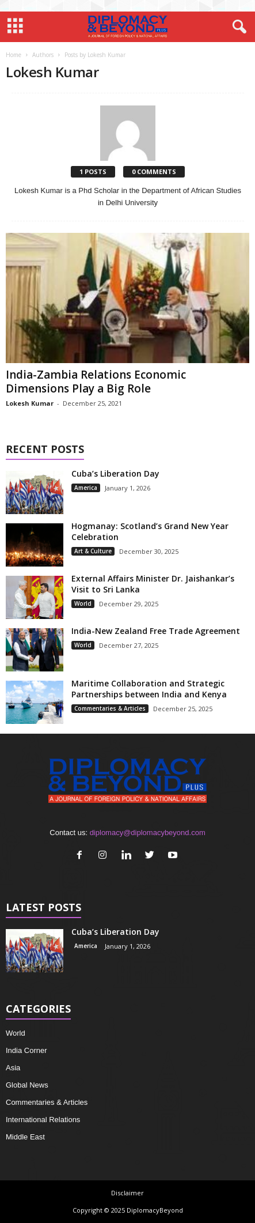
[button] (237, 27)
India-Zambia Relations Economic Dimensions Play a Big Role (96, 381)
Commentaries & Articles (110, 708)
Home (13, 55)
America (85, 488)
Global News (27, 1085)
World (83, 603)
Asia (13, 1067)
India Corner (26, 1050)
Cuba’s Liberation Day (115, 473)
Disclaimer (127, 1192)
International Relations (43, 1119)
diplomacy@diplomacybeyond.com (147, 832)
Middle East (25, 1137)
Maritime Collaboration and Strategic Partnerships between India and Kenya (149, 689)
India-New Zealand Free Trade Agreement (155, 630)
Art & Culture (93, 551)
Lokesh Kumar (30, 403)
